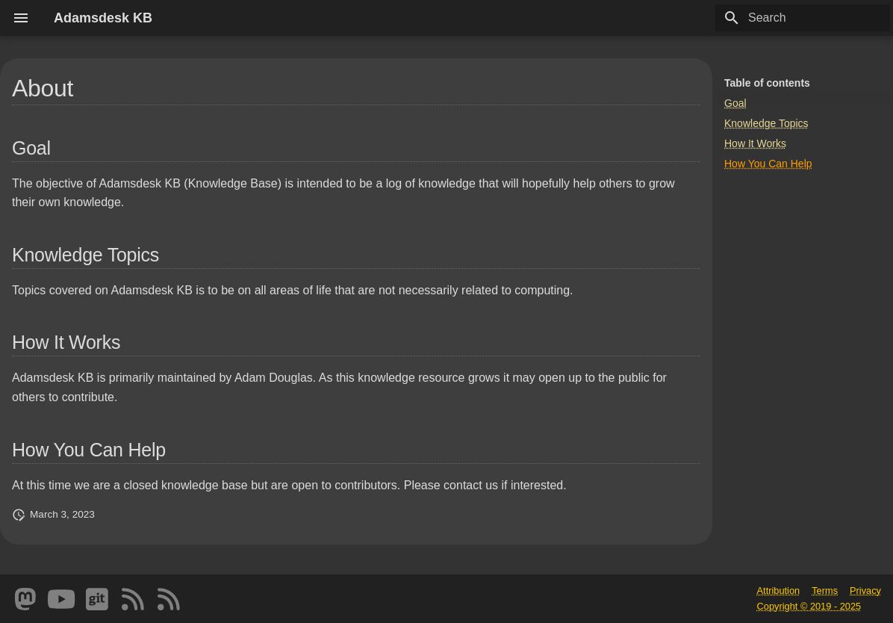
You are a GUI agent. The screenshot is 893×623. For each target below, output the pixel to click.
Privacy (865, 590)
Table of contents (767, 83)
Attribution (778, 590)
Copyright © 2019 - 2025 (809, 606)
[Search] (802, 17)
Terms (825, 590)
